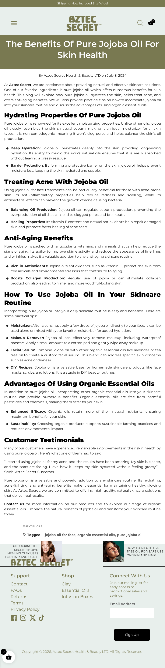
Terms (17, 602)
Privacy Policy (25, 609)
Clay (66, 583)
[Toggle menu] (14, 23)
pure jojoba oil (130, 535)
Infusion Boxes (77, 596)
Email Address (122, 604)
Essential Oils (32, 526)
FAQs (16, 590)
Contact (19, 583)
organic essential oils (96, 535)
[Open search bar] (140, 22)
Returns (19, 596)
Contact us (14, 504)
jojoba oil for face (60, 535)
